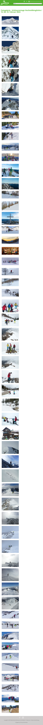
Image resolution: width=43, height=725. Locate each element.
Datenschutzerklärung (35, 720)
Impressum (28, 720)
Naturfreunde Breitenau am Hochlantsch (18, 720)
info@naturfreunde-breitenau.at (35, 1)
